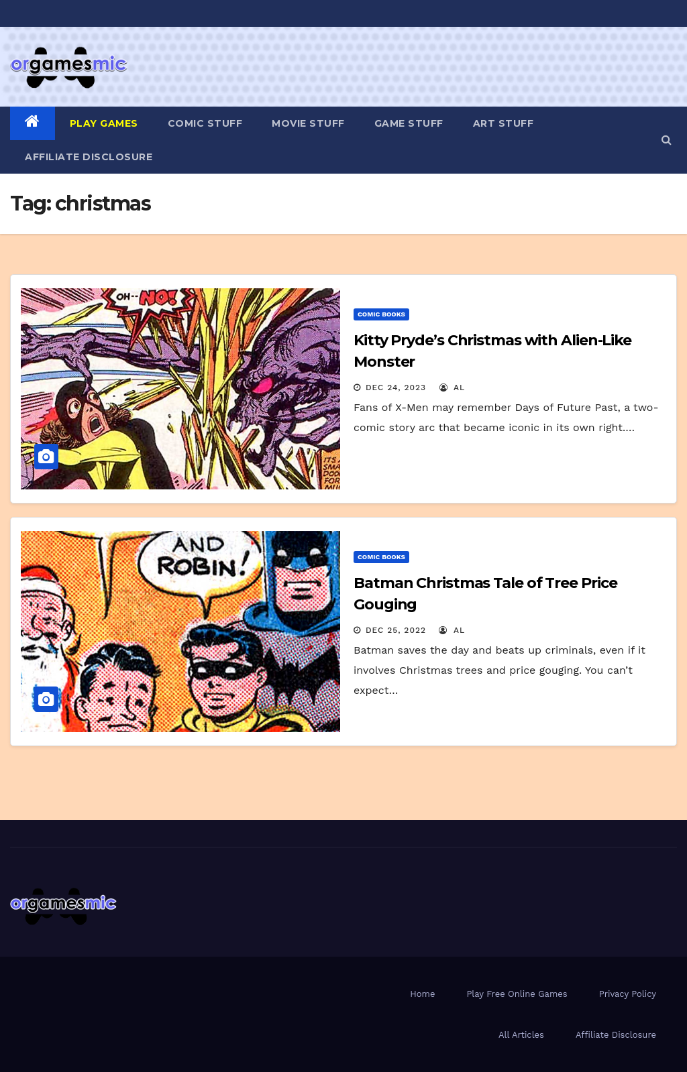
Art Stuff (503, 123)
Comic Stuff (205, 123)
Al (452, 387)
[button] (667, 139)
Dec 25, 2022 (396, 630)
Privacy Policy (627, 994)
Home (422, 994)
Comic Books (381, 314)
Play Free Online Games (516, 994)
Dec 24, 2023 (396, 387)
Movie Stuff (308, 123)
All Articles (521, 1035)
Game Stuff (408, 123)
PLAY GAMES (104, 123)
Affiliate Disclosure (88, 157)
